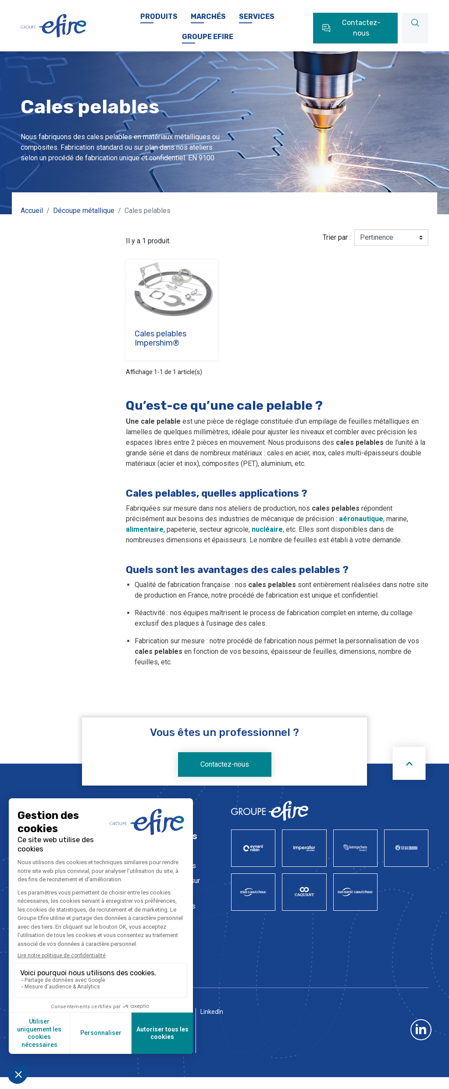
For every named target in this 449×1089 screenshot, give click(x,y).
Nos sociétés (126, 8)
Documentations (275, 8)
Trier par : (337, 246)
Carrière (221, 8)
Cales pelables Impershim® (160, 347)
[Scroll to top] (409, 772)
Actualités (177, 8)
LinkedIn (211, 1053)
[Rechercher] (415, 37)
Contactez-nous (224, 773)
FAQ (322, 8)
